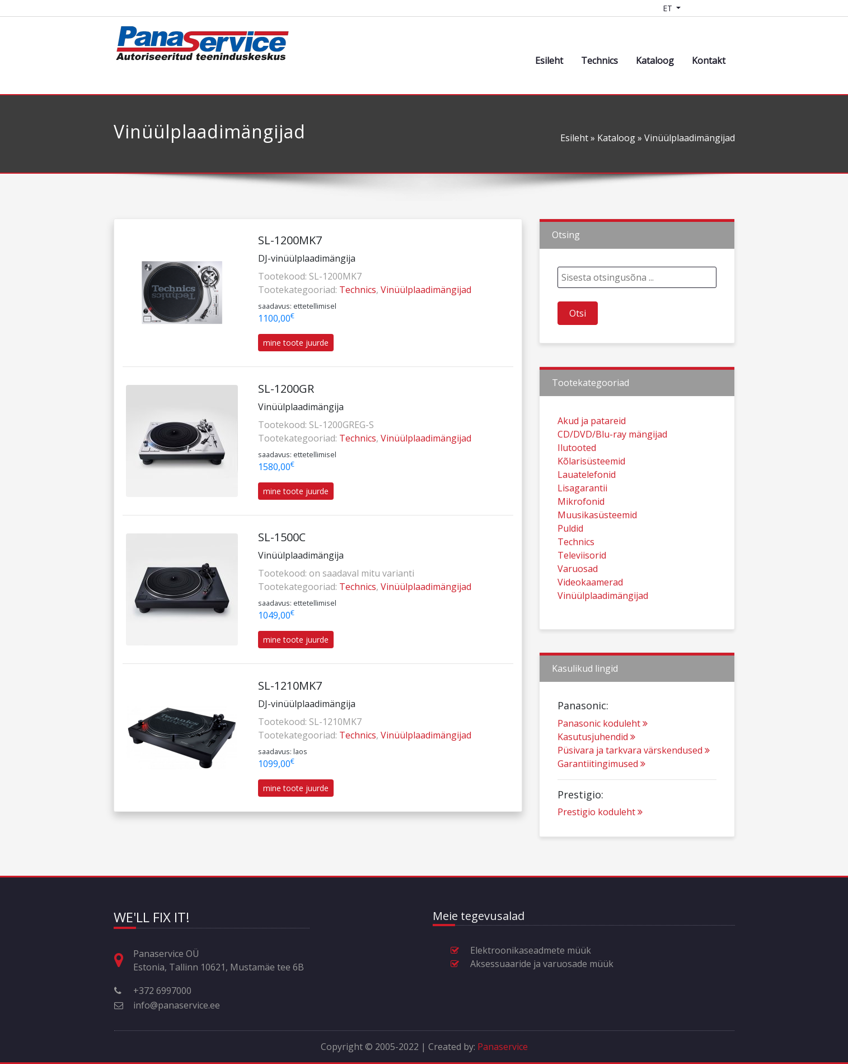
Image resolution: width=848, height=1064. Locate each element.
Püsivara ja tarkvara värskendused (633, 783)
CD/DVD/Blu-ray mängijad (612, 467)
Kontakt (708, 60)
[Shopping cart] (697, 8)
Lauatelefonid (586, 507)
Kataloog (655, 60)
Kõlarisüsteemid (591, 493)
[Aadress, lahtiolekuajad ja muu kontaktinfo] (123, 961)
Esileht (549, 60)
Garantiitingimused (601, 796)
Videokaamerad (590, 614)
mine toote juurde (296, 342)
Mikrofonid (581, 534)
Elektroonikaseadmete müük (530, 950)
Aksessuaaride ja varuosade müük (541, 964)
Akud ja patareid (591, 453)
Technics (599, 60)
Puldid (570, 561)
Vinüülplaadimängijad (426, 290)
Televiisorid (581, 588)
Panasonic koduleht (602, 756)
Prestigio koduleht (600, 844)
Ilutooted (576, 480)
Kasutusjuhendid (596, 769)
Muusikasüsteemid (597, 547)
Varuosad (577, 601)
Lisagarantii (582, 520)
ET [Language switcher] (668, 8)
